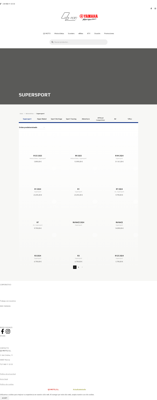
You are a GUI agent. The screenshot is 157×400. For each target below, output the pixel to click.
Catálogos (4, 296)
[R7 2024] (119, 176)
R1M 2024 (119, 156)
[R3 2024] (38, 242)
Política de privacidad (8, 374)
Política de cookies (7, 384)
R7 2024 (119, 189)
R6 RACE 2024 (78, 222)
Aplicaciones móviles (7, 308)
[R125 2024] (119, 242)
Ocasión (97, 33)
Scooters (71, 33)
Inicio (21, 113)
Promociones (109, 33)
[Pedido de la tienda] (32, 127)
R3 (78, 256)
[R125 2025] (38, 142)
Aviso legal (4, 379)
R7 (38, 222)
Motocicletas (59, 33)
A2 (115, 192)
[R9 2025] (78, 142)
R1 (78, 189)
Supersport (42, 158)
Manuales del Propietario (9, 338)
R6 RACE (119, 222)
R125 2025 (37, 156)
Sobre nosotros (5, 287)
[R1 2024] (38, 176)
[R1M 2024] (119, 142)
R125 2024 (119, 256)
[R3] (78, 242)
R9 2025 (78, 156)
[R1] (78, 176)
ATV (88, 33)
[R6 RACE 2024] (78, 209)
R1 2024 (37, 189)
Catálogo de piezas (7, 343)
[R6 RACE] (119, 209)
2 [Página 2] (78, 267)
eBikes (80, 33)
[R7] (38, 209)
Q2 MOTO (46, 33)
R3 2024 (37, 256)
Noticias (3, 292)
